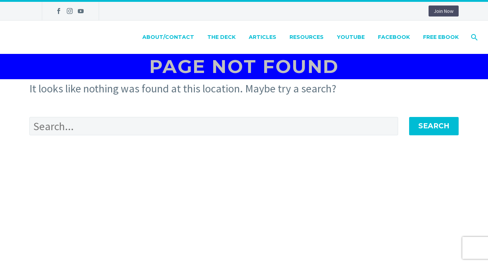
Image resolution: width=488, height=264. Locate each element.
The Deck (221, 37)
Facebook (394, 37)
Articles (262, 37)
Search (433, 126)
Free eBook (441, 37)
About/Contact (168, 37)
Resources (306, 37)
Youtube (351, 37)
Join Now (444, 11)
